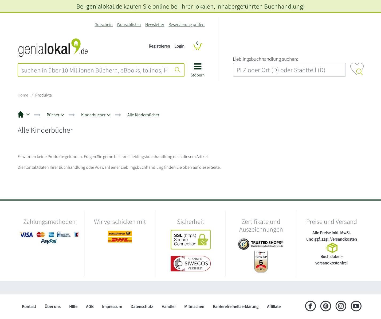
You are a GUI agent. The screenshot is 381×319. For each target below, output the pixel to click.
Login (179, 46)
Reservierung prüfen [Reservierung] (186, 24)
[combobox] (94, 70)
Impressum (112, 306)
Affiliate (274, 306)
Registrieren (159, 46)
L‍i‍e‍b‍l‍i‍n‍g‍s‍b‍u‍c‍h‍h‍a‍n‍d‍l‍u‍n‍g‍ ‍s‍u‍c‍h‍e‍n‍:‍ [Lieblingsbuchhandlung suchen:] (265, 58)
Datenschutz (142, 306)
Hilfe (73, 306)
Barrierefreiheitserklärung (235, 306)
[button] (198, 72)
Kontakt (29, 306)
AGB (89, 306)
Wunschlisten (129, 24)
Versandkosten (343, 239)
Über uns (53, 306)
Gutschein (104, 24)
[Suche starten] (177, 70)
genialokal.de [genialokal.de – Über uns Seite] (104, 6)
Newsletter (154, 24)
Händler (169, 306)
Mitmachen (194, 306)
